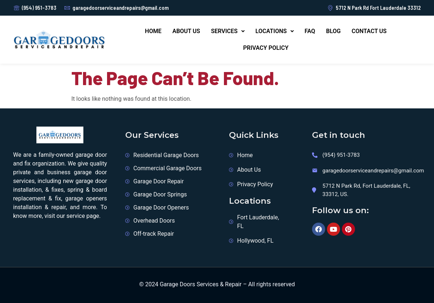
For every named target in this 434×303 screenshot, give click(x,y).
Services (228, 31)
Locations (275, 31)
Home (153, 31)
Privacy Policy (266, 47)
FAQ (310, 31)
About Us (186, 31)
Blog (333, 31)
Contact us (369, 31)
